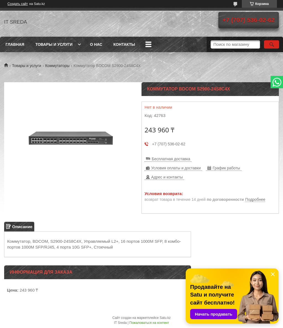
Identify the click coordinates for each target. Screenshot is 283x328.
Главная (15, 44)
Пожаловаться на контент (149, 323)
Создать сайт (17, 4)
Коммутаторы (57, 65)
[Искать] (271, 44)
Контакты (124, 44)
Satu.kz (165, 318)
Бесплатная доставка (171, 159)
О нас (96, 44)
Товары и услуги (54, 44)
